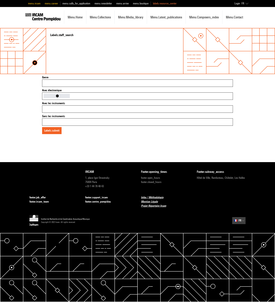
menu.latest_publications (166, 17)
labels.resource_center (165, 3)
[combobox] (137, 83)
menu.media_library (130, 17)
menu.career (51, 3)
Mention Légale (151, 202)
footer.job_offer (39, 197)
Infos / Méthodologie (154, 197)
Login (237, 3)
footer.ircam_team (41, 202)
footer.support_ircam (98, 197)
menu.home (75, 17)
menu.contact (234, 17)
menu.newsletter (103, 3)
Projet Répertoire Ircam (155, 206)
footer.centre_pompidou (100, 202)
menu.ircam (34, 3)
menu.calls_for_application (76, 3)
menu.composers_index (204, 17)
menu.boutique (141, 3)
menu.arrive (122, 3)
